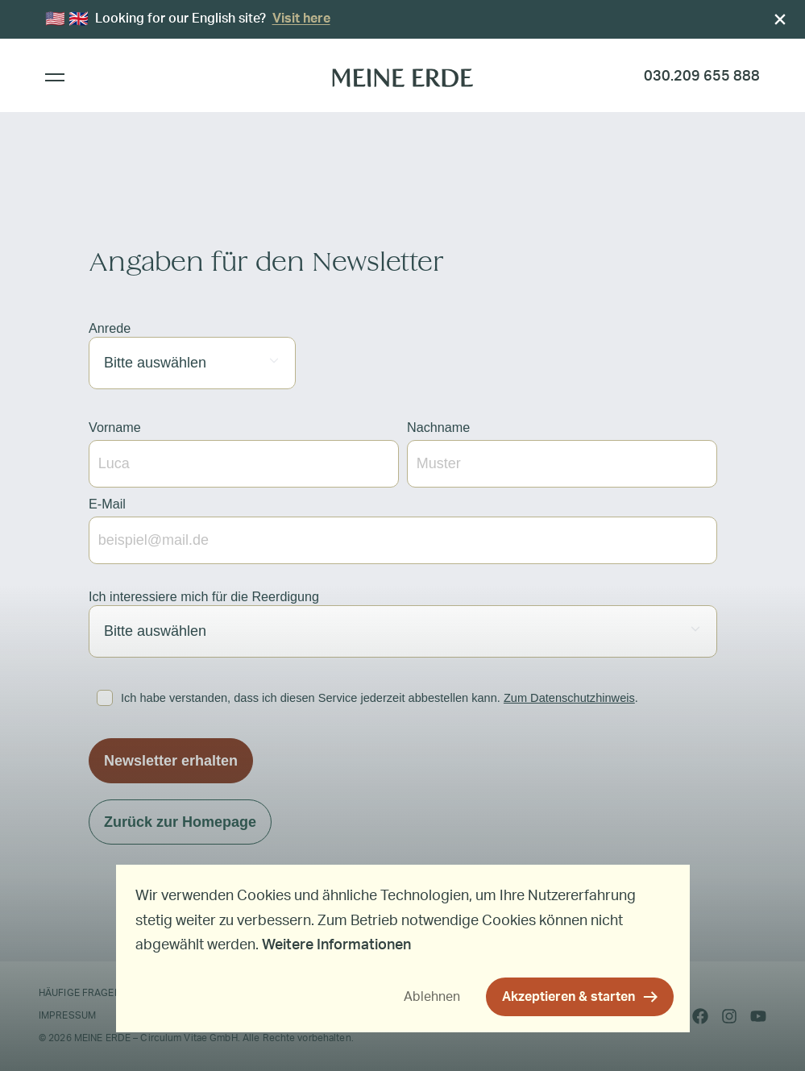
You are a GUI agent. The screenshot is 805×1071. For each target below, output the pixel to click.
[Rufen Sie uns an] (702, 76)
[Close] (780, 19)
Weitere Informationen (336, 945)
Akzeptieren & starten (568, 996)
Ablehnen (432, 996)
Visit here (301, 18)
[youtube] (758, 1016)
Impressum (67, 1015)
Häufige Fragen (80, 993)
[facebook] (700, 1016)
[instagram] (729, 1016)
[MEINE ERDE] (403, 76)
